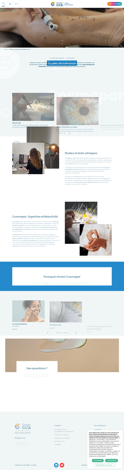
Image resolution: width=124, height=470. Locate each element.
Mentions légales (87, 465)
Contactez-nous (114, 4)
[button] (3, 4)
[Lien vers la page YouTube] (62, 465)
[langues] (16, 4)
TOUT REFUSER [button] (98, 460)
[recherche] (10, 4)
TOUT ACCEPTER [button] (111, 460)
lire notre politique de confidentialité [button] (103, 455)
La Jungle (34, 465)
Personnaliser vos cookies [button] (104, 465)
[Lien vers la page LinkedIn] (56, 465)
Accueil (6, 49)
